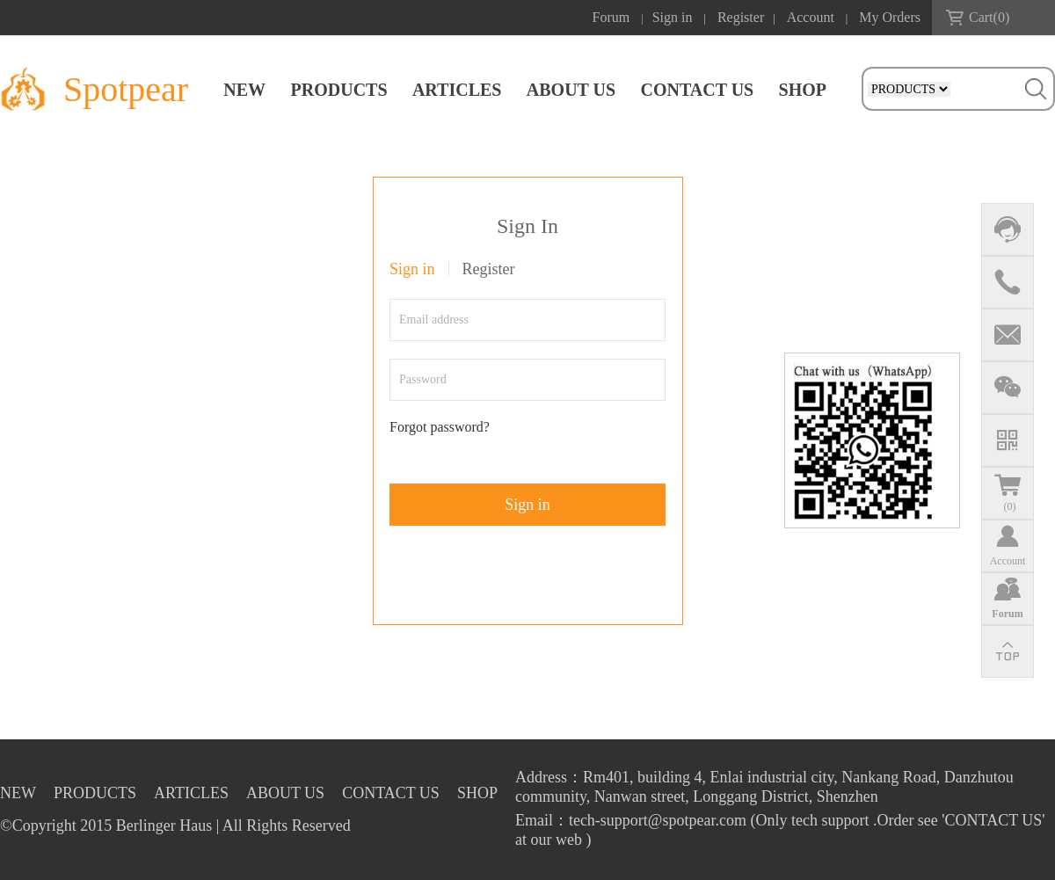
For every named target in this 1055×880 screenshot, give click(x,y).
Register (740, 17)
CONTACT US (696, 89)
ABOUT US (571, 89)
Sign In (527, 226)
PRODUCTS (339, 89)
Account (810, 17)
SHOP (802, 89)
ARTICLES (457, 89)
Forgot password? (439, 426)
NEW (244, 89)
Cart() (989, 17)
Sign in (672, 17)
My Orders (889, 17)
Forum (611, 17)
